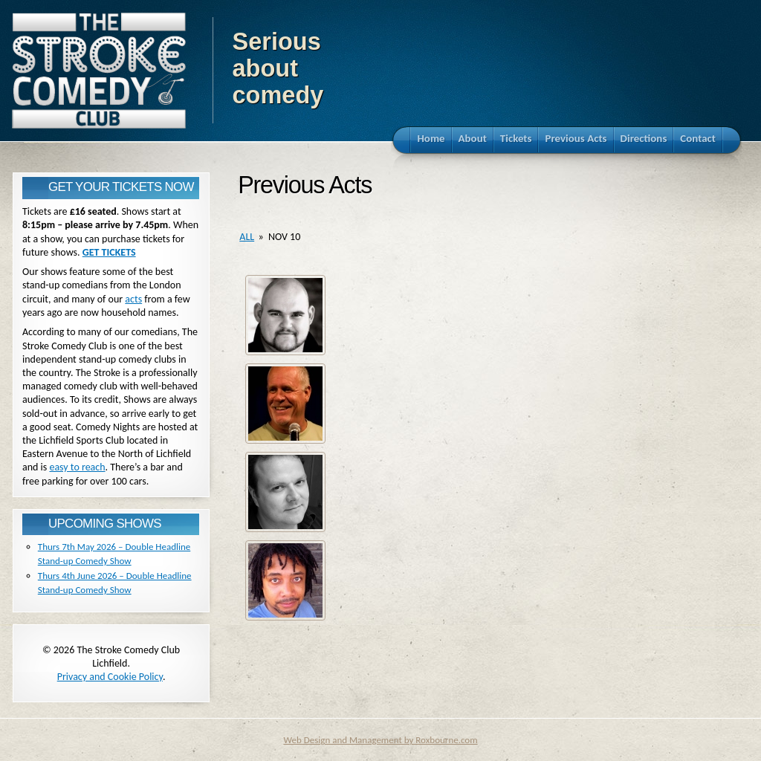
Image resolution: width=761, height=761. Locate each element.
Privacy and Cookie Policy (110, 676)
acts (133, 299)
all (246, 236)
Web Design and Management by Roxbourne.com (380, 739)
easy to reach (77, 467)
